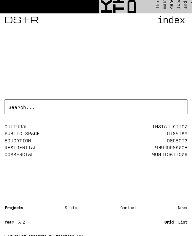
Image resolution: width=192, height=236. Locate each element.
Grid (169, 222)
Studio (72, 207)
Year (9, 222)
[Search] (96, 107)
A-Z (21, 222)
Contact (128, 207)
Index (171, 19)
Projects (14, 207)
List (182, 222)
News (182, 207)
